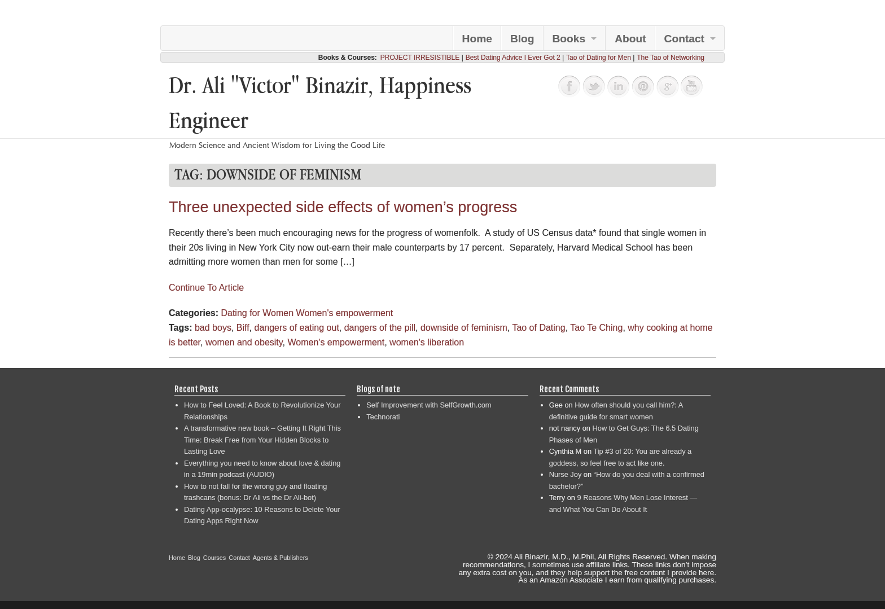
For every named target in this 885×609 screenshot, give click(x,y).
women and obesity (244, 342)
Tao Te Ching (596, 327)
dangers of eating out (296, 327)
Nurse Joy (565, 474)
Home (477, 39)
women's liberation (426, 342)
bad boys (213, 327)
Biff (242, 327)
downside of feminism (463, 327)
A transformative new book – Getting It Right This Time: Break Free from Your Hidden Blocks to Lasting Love (262, 439)
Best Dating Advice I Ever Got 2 (513, 58)
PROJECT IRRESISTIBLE (419, 58)
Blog (522, 39)
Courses (214, 557)
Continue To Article (206, 287)
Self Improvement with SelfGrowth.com (428, 405)
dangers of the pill (379, 327)
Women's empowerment (344, 313)
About (630, 39)
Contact (684, 39)
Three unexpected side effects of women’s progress (343, 207)
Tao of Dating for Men (598, 58)
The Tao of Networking (670, 58)
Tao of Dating (538, 327)
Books (569, 39)
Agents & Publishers (280, 557)
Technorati (383, 417)
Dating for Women (257, 313)
